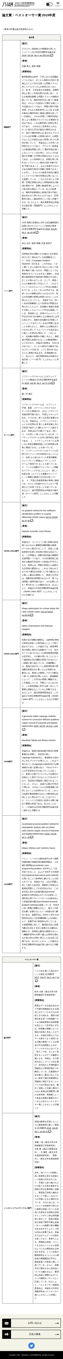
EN (51, 4)
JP (48, 4)
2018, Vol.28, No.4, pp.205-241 (36, 55)
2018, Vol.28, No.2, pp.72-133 (37, 383)
